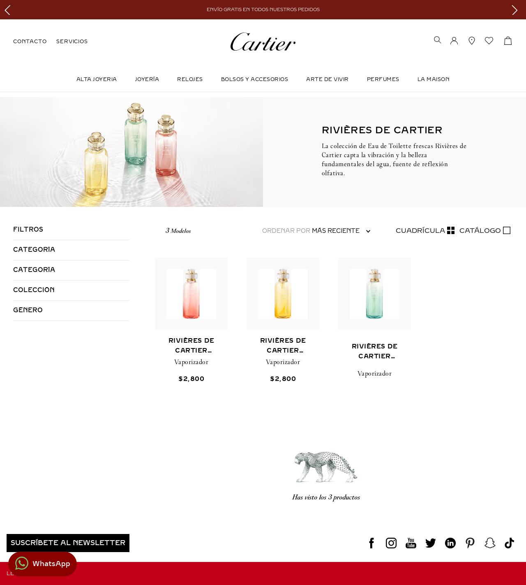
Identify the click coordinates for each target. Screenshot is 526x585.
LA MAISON (434, 79)
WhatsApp (51, 564)
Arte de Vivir (327, 79)
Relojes (190, 79)
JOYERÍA (147, 79)
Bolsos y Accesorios (254, 79)
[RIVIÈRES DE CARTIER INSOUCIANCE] (191, 333)
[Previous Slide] (9, 9)
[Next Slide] (516, 9)
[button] (437, 40)
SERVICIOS (72, 41)
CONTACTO (29, 41)
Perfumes (383, 79)
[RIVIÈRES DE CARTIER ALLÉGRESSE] (283, 333)
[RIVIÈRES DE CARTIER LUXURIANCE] (374, 333)
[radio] (425, 230)
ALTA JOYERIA (96, 79)
